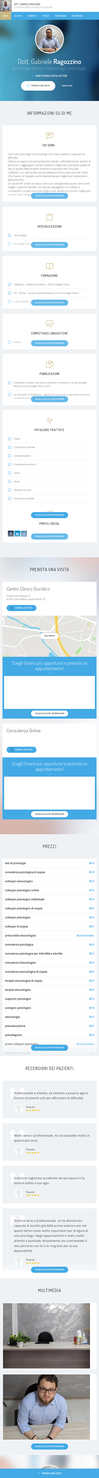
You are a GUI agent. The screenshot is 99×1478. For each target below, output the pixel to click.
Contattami (67, 85)
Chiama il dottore (22, 608)
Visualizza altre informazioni (49, 515)
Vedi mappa (49, 635)
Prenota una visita (49, 1473)
